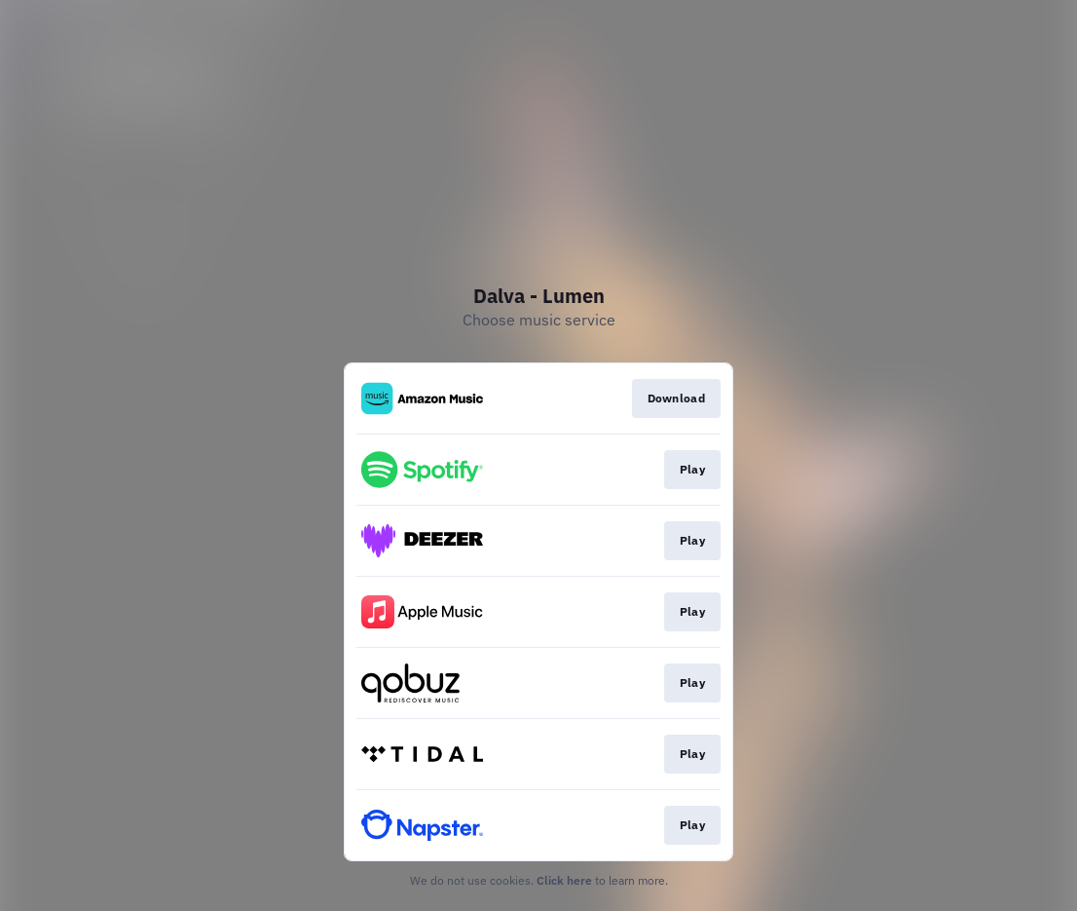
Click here (564, 880)
